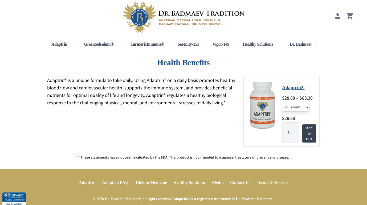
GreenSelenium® (99, 44)
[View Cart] (350, 18)
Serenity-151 (188, 44)
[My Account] (338, 18)
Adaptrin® (293, 87)
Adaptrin (59, 44)
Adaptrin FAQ (115, 182)
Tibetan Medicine (151, 182)
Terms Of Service (272, 182)
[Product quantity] (290, 132)
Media (218, 182)
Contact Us (240, 182)
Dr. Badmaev (301, 44)
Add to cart (309, 133)
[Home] (183, 17)
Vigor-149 (221, 44)
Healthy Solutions (258, 44)
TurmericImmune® (147, 44)
